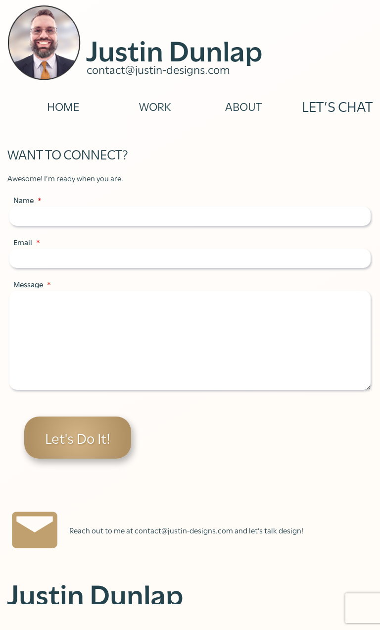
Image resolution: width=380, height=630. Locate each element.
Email (26, 242)
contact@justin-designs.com (158, 68)
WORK (155, 106)
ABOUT (243, 106)
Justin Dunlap (175, 48)
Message (32, 284)
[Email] (190, 258)
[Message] (190, 340)
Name (27, 200)
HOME (63, 106)
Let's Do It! (77, 437)
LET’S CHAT (337, 106)
